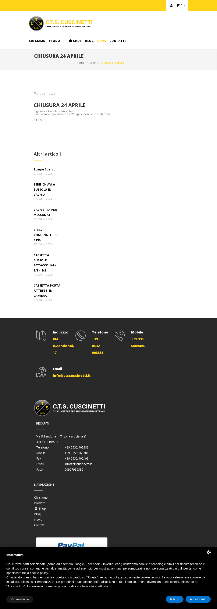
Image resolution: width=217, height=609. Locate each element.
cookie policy (39, 573)
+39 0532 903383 (77, 447)
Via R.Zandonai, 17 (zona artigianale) (61, 436)
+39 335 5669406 (77, 453)
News (101, 41)
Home (81, 63)
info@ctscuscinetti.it (78, 464)
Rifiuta (174, 599)
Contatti (118, 41)
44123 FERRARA (47, 442)
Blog (89, 41)
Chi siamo (37, 41)
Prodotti (57, 41)
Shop (75, 41)
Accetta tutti (198, 599)
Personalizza (20, 599)
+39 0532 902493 (77, 458)
